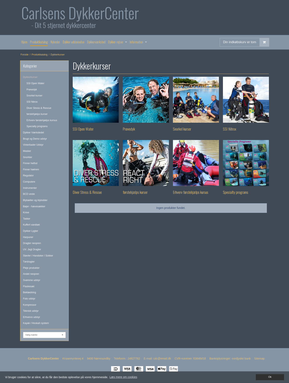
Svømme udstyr (31, 280)
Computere (29, 181)
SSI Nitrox (32, 101)
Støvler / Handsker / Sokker (38, 255)
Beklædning (29, 292)
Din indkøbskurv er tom (246, 42)
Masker (27, 151)
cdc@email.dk (162, 358)
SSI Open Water (35, 83)
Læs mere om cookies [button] (123, 377)
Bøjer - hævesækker (34, 206)
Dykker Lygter (30, 231)
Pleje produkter (31, 268)
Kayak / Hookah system (36, 323)
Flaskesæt (29, 286)
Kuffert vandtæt (31, 224)
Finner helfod (30, 163)
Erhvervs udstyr (31, 317)
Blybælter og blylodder (35, 200)
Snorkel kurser (34, 95)
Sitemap (259, 358)
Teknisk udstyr (31, 310)
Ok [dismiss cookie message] (270, 377)
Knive (26, 212)
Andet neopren (31, 274)
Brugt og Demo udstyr (35, 138)
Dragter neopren (32, 243)
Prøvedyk (32, 89)
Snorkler (27, 157)
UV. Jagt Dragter (32, 249)
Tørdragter (29, 261)
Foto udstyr (29, 298)
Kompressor (29, 304)
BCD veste (29, 194)
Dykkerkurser (30, 77)
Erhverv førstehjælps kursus (42, 120)
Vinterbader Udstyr (33, 144)
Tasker (26, 218)
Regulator (28, 175)
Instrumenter (30, 188)
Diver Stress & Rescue (39, 108)
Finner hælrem (31, 169)
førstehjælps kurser (37, 114)
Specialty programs (37, 126)
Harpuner (28, 237)
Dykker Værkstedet (33, 132)
